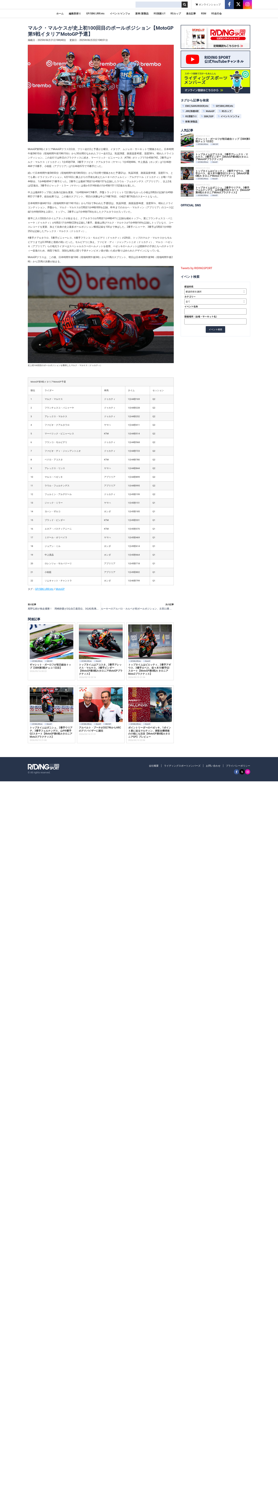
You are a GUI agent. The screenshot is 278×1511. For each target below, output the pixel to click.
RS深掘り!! (159, 13)
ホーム (60, 13)
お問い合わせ (213, 765)
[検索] (185, 5)
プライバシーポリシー (238, 765)
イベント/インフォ (120, 13)
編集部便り (75, 13)
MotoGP (60, 589)
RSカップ (175, 13)
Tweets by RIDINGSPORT (196, 268)
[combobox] (159, 5)
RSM (203, 13)
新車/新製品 (141, 13)
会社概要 (154, 765)
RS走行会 (216, 13)
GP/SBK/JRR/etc (95, 13)
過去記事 (191, 13)
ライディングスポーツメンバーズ (182, 765)
